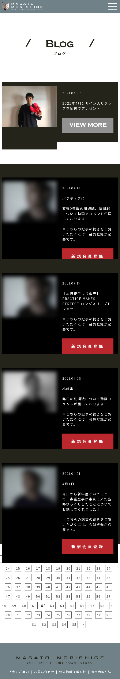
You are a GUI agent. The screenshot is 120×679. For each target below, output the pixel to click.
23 (98, 568)
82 (44, 624)
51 (48, 596)
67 (92, 605)
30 (58, 577)
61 (34, 605)
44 (88, 587)
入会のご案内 (19, 671)
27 (28, 577)
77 (78, 615)
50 (38, 596)
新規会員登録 (87, 256)
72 (28, 615)
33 (88, 577)
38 (28, 587)
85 (74, 624)
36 (8, 587)
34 (98, 577)
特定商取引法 (101, 671)
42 (68, 587)
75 (58, 615)
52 (58, 596)
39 (38, 587)
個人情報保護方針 (72, 671)
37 (18, 587)
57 (108, 596)
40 (48, 587)
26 (18, 577)
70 (8, 615)
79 (98, 615)
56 (98, 596)
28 (38, 577)
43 (78, 587)
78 (88, 615)
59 (14, 605)
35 (108, 577)
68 (102, 605)
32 (78, 577)
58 (4, 605)
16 (28, 568)
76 (68, 615)
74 (48, 615)
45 (98, 587)
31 (68, 577)
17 (38, 568)
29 (48, 577)
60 (24, 605)
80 (108, 615)
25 (8, 577)
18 (48, 568)
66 (82, 605)
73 (38, 615)
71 (18, 615)
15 (18, 568)
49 (28, 596)
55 (88, 596)
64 (62, 605)
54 (78, 596)
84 (64, 624)
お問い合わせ (44, 671)
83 (54, 624)
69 (112, 605)
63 (52, 605)
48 (18, 596)
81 (34, 624)
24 (108, 568)
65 (72, 605)
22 (88, 568)
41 (58, 587)
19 (58, 568)
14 (8, 568)
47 (8, 596)
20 (68, 568)
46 (108, 587)
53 (68, 596)
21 (78, 568)
